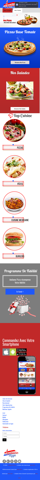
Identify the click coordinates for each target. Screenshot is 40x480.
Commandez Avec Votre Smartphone (18, 342)
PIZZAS (20, 147)
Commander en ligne (8, 424)
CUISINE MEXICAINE (20, 220)
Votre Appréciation (7, 405)
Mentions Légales (7, 409)
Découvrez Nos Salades (19, 109)
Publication (5, 422)
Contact (5, 415)
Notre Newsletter (7, 430)
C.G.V (4, 413)
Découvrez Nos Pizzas (20, 62)
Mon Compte (7, 10)
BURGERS (20, 256)
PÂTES (20, 184)
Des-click (32, 465)
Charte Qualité (6, 401)
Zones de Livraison (7, 399)
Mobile (4, 417)
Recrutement (6, 403)
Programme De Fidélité (9, 407)
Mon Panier (17, 10)
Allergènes (5, 419)
